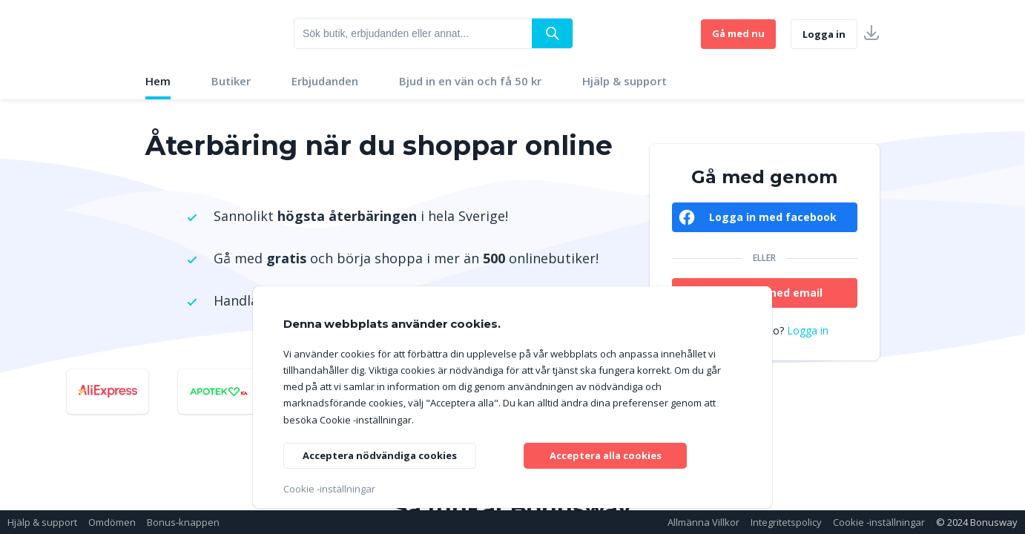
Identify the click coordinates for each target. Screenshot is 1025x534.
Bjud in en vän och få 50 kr (470, 80)
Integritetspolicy (786, 522)
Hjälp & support (624, 80)
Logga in (824, 34)
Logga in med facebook (773, 217)
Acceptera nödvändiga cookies (386, 453)
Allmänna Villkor (703, 522)
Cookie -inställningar (879, 522)
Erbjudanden (324, 80)
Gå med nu (738, 33)
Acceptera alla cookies (605, 453)
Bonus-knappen (183, 522)
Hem (158, 80)
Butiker (231, 80)
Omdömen (112, 522)
